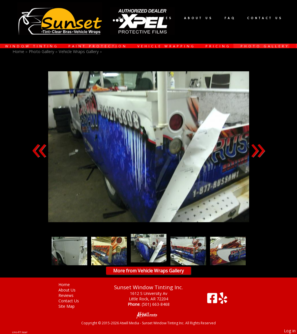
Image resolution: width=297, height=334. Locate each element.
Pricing (218, 46)
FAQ (230, 18)
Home (126, 18)
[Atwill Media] (148, 315)
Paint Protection (97, 46)
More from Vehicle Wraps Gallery (148, 271)
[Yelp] (223, 300)
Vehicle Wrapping (166, 46)
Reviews (70, 295)
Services (159, 18)
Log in (290, 330)
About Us (198, 18)
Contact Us (265, 18)
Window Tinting (31, 46)
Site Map (71, 306)
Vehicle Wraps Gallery (79, 51)
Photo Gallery (265, 46)
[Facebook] (213, 300)
